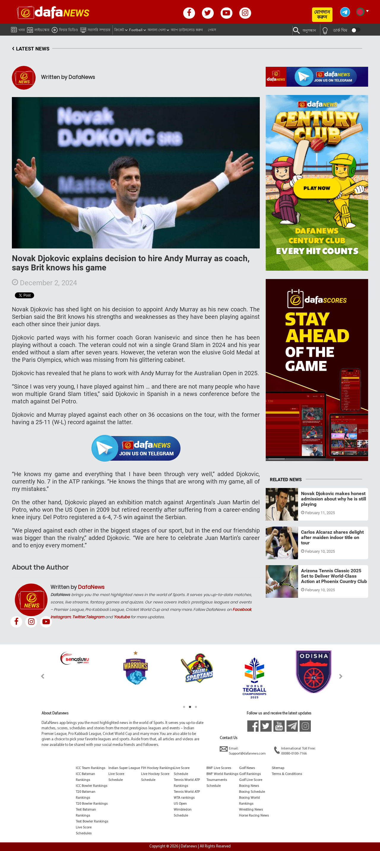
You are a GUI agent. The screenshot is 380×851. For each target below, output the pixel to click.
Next (341, 676)
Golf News (247, 768)
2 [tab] (190, 707)
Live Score (83, 827)
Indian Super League (124, 768)
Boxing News (249, 786)
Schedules (83, 833)
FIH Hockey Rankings (157, 768)
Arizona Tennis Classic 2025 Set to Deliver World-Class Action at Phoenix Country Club (334, 576)
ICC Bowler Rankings (91, 786)
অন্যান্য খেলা (157, 30)
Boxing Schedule (252, 792)
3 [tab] (196, 707)
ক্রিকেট (119, 30)
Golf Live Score (250, 780)
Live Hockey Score (155, 774)
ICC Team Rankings (90, 768)
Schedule (115, 780)
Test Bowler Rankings (92, 821)
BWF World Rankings (222, 774)
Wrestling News (251, 810)
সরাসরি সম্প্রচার (95, 29)
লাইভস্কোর (38, 29)
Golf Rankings (250, 774)
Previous (39, 676)
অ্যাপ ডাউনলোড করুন (187, 30)
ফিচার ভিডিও (65, 29)
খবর (18, 28)
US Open (180, 804)
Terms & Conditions (287, 774)
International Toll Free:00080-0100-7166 (294, 750)
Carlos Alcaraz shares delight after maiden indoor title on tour (332, 537)
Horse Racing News (254, 815)
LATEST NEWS (30, 49)
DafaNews (91, 587)
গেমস (212, 30)
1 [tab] (184, 707)
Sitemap (278, 768)
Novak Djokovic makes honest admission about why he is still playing (333, 499)
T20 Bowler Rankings (91, 804)
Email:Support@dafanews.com (243, 750)
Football (135, 30)
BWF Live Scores (218, 768)
